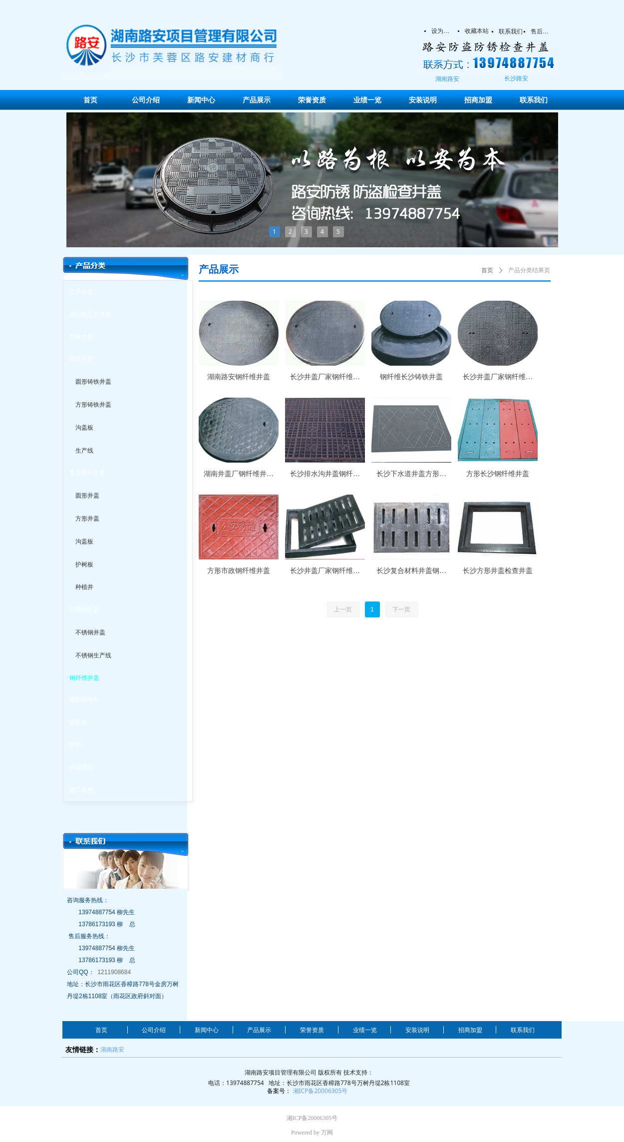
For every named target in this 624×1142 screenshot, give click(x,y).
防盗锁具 (81, 767)
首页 (487, 270)
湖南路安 (112, 1049)
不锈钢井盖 (84, 609)
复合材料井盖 (87, 472)
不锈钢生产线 (93, 655)
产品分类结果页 (529, 270)
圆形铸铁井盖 (93, 381)
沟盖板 (84, 427)
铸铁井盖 (81, 358)
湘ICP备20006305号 (320, 1091)
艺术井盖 (81, 291)
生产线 (84, 450)
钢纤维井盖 (84, 677)
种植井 (84, 586)
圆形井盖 (87, 495)
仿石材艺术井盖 (90, 314)
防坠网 (78, 722)
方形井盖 (87, 518)
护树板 (84, 564)
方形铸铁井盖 (93, 404)
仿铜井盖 (81, 336)
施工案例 (81, 789)
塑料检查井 (84, 699)
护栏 (75, 744)
